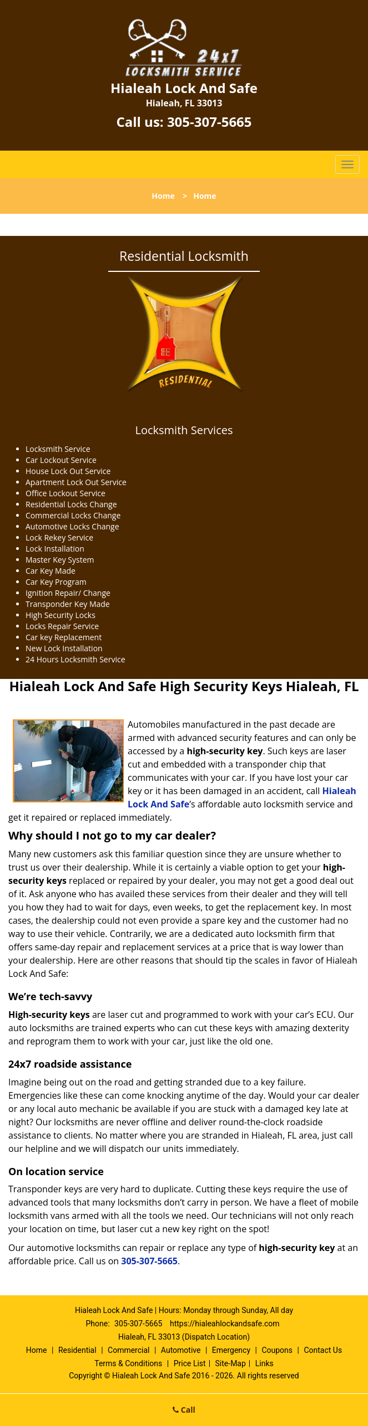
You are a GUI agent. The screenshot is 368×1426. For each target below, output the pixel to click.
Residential (77, 1350)
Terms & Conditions (128, 1363)
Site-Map (230, 1363)
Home (163, 196)
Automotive (181, 1350)
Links (264, 1363)
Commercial (128, 1350)
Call (184, 1409)
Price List (190, 1363)
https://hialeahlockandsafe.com (225, 1323)
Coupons (277, 1350)
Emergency (231, 1350)
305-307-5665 (209, 121)
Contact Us (323, 1350)
